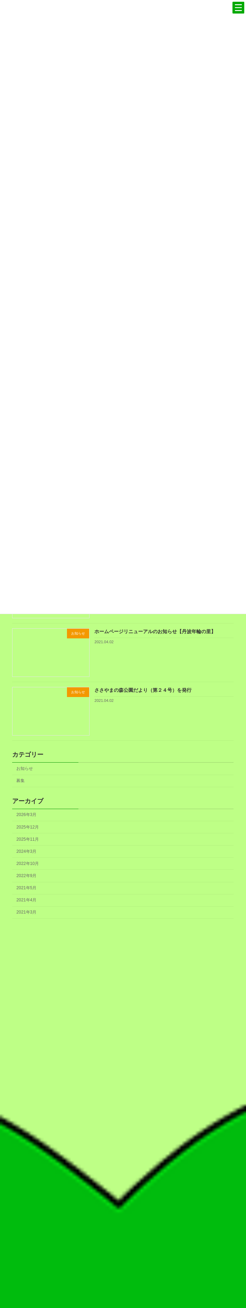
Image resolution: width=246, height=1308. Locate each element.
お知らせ (25, 768)
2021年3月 (27, 912)
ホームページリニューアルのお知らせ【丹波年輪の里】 (155, 631)
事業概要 (126, 1223)
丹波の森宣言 (126, 1117)
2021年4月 (27, 900)
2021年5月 (27, 887)
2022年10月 (28, 863)
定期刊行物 (126, 1191)
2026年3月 (27, 814)
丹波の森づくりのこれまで (126, 1127)
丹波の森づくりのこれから (126, 1149)
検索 (221, 1275)
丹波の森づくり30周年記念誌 (126, 1138)
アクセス (126, 1244)
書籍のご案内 (126, 1180)
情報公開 (126, 1234)
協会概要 (126, 1212)
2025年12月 (28, 826)
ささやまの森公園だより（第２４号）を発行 (143, 690)
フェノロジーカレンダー (126, 1170)
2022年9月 (27, 875)
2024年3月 (27, 851)
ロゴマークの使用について (126, 1159)
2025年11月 (28, 838)
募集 (21, 780)
